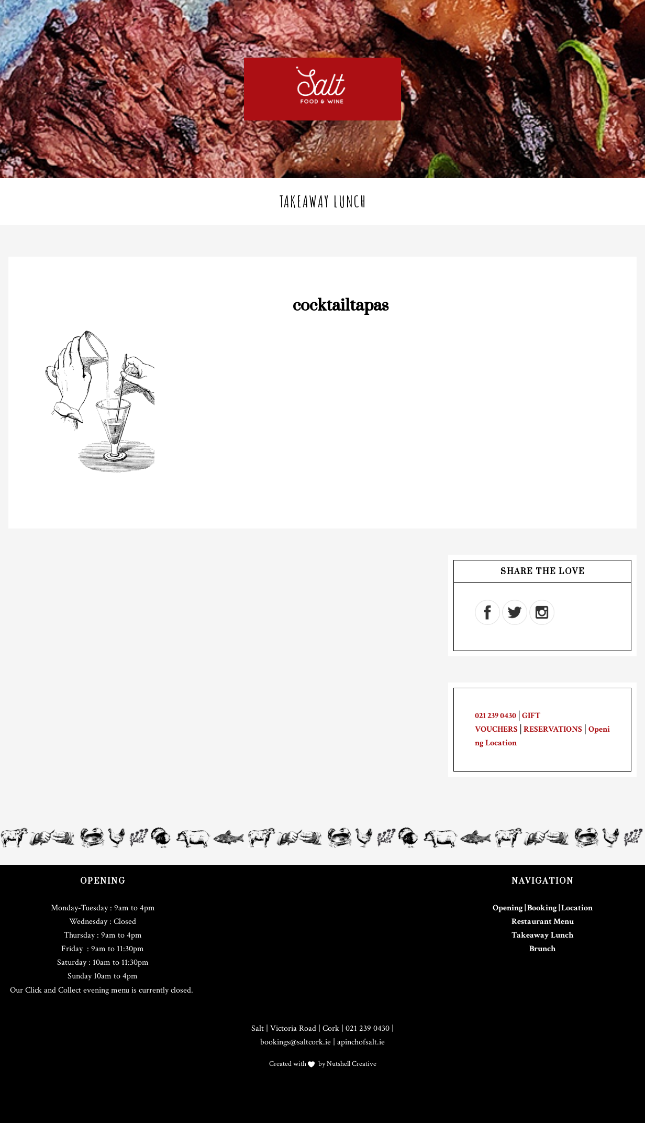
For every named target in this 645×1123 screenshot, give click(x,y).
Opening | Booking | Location (543, 907)
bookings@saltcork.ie (295, 1042)
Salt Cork (322, 89)
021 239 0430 (495, 715)
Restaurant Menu (542, 921)
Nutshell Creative (350, 1064)
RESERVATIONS (553, 729)
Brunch (542, 948)
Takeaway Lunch (542, 935)
